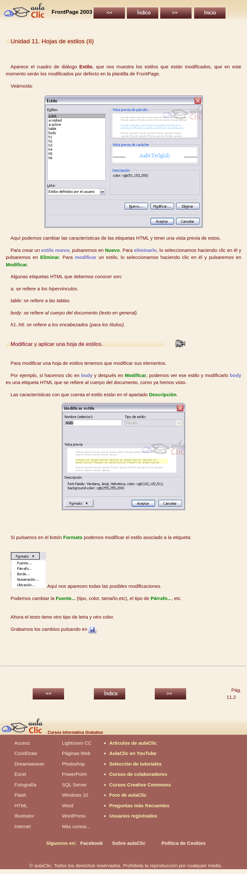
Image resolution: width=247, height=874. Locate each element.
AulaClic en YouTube (133, 753)
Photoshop (73, 764)
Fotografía (25, 784)
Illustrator (24, 815)
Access (22, 743)
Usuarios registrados (133, 815)
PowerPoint (74, 774)
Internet (22, 826)
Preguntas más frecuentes (139, 805)
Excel (20, 774)
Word (67, 805)
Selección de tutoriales (135, 764)
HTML (21, 805)
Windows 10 (75, 795)
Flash (20, 795)
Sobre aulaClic (128, 843)
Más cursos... (76, 826)
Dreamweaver (29, 764)
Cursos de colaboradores (138, 774)
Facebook (91, 843)
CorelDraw (25, 753)
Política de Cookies (183, 843)
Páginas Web (76, 753)
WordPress (74, 815)
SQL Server (74, 784)
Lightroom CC (77, 743)
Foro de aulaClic (128, 795)
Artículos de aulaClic (133, 743)
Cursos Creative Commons (140, 784)
